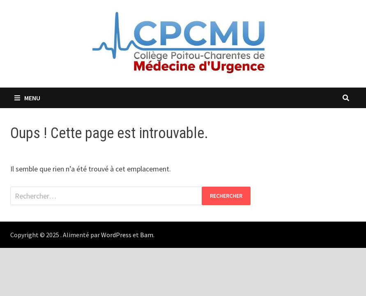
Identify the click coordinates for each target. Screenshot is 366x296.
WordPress (116, 235)
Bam (146, 235)
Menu (27, 98)
